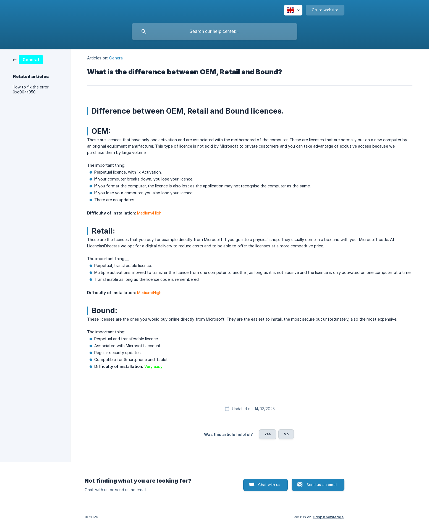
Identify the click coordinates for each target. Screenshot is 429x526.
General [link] (116, 58)
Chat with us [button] (269, 484)
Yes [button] (267, 434)
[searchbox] (214, 31)
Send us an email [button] (322, 484)
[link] (28, 59)
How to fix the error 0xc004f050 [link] (31, 89)
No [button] (286, 434)
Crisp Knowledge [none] (328, 517)
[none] (293, 10)
